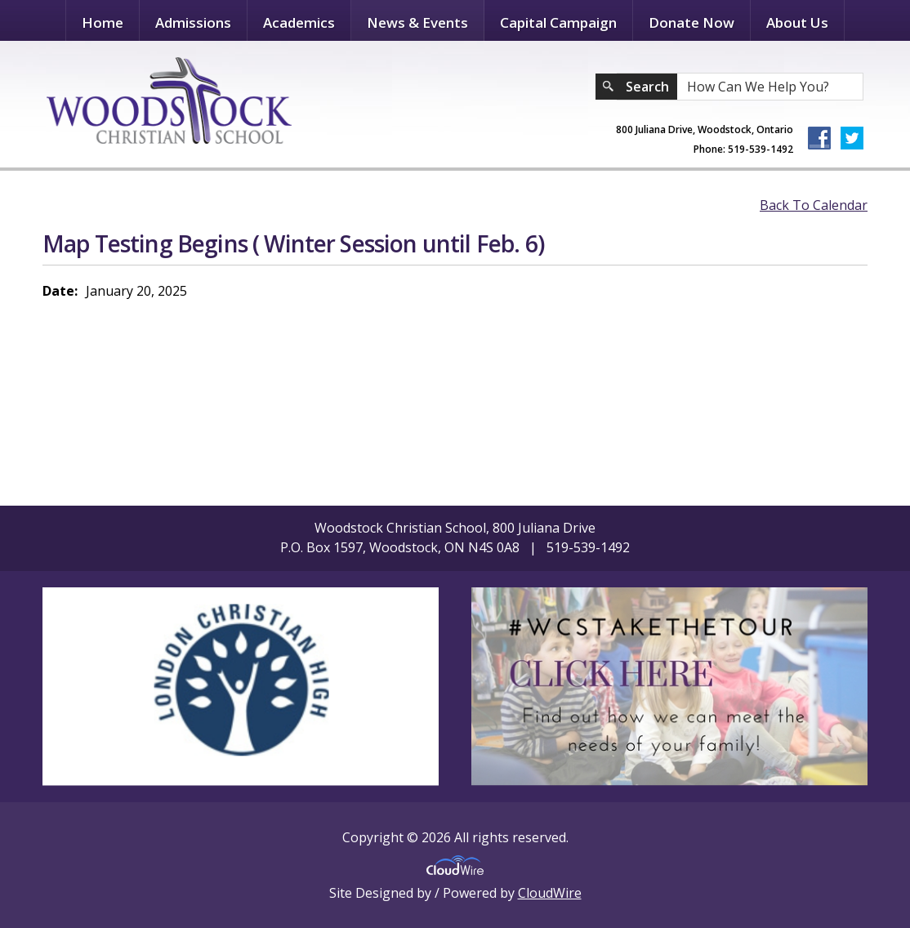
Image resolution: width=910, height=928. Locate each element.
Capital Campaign (558, 22)
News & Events (417, 22)
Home (102, 22)
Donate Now (691, 22)
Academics (299, 22)
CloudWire (550, 893)
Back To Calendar (814, 205)
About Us (797, 22)
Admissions (193, 22)
